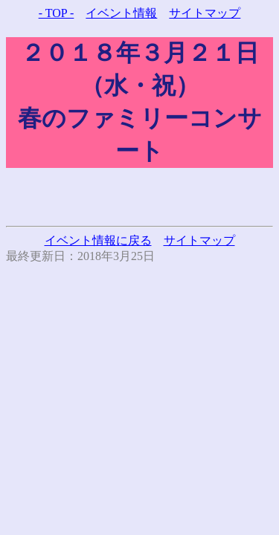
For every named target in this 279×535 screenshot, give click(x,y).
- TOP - (56, 13)
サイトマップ (204, 13)
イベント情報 (121, 13)
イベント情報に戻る (98, 240)
